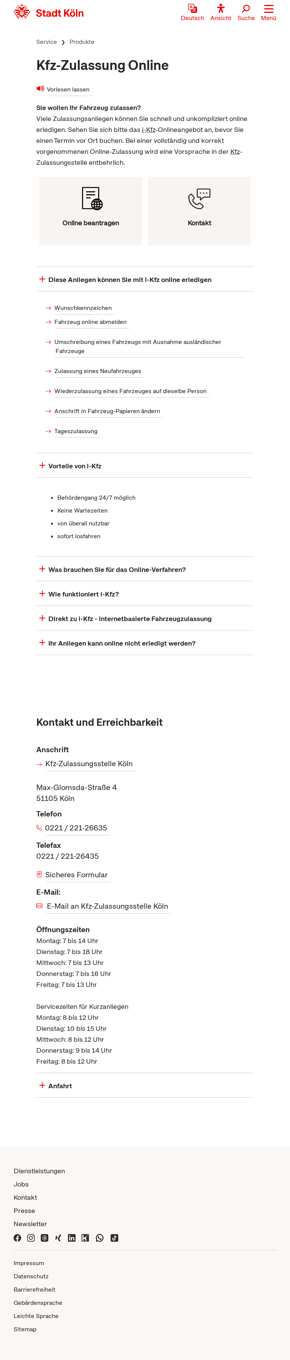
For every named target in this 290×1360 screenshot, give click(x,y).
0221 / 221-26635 (76, 828)
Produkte (81, 42)
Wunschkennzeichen (84, 308)
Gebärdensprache (38, 1303)
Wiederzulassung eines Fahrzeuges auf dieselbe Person (131, 391)
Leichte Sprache (36, 1316)
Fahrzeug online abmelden (91, 322)
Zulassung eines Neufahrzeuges (98, 371)
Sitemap (25, 1329)
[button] (268, 13)
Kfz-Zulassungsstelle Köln (89, 763)
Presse (24, 1210)
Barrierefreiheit (35, 1289)
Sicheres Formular (77, 875)
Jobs (21, 1184)
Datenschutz (31, 1276)
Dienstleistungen (39, 1170)
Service (46, 42)
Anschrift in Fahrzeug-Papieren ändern (108, 411)
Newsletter (30, 1223)
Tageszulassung (76, 431)
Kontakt (25, 1197)
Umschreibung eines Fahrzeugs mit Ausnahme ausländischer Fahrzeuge (138, 346)
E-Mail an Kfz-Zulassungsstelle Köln (107, 906)
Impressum (29, 1263)
